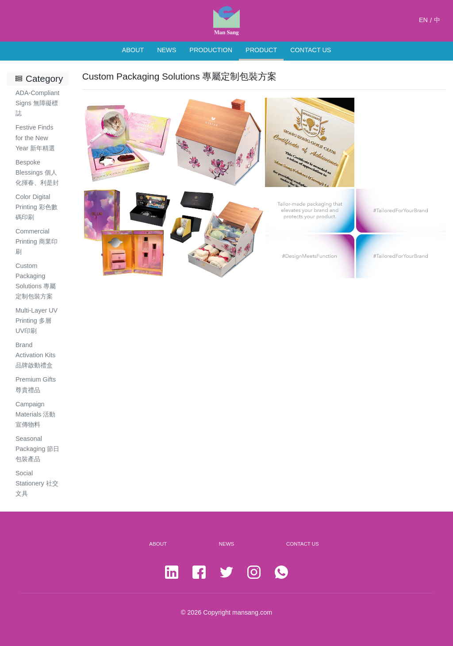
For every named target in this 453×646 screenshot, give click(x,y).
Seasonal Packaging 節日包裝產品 (37, 449)
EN (423, 19)
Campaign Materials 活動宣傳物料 (35, 414)
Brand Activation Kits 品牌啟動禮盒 (35, 355)
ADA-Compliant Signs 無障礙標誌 (37, 103)
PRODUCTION (210, 50)
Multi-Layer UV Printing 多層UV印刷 (36, 320)
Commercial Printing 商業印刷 (36, 241)
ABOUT (133, 50)
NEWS (166, 50)
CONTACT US (310, 50)
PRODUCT (261, 50)
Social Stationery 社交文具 (36, 483)
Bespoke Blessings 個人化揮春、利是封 (37, 172)
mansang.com (252, 612)
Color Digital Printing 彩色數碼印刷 (36, 207)
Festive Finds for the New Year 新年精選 (35, 137)
